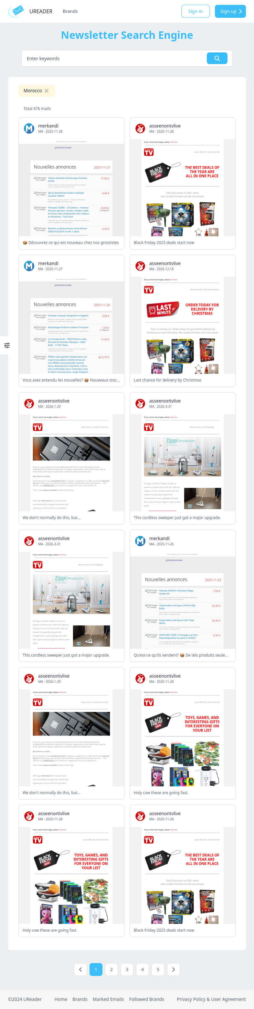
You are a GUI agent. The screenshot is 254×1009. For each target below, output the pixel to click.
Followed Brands (146, 999)
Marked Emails (108, 999)
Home (60, 999)
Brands (70, 11)
